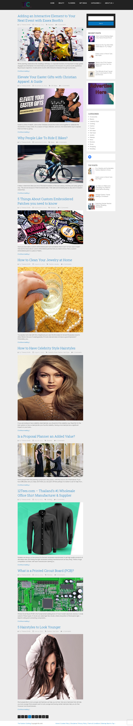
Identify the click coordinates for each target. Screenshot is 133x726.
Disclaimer (74, 723)
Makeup (92, 137)
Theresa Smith (25, 24)
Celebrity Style (52, 352)
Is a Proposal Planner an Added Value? (46, 436)
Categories (95, 3)
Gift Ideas (83, 3)
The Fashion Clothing (24, 723)
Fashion (51, 264)
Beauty (61, 3)
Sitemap (103, 723)
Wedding (92, 149)
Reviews (50, 24)
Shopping (93, 146)
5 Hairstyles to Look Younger (39, 627)
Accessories (93, 117)
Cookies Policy (65, 723)
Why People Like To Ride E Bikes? (43, 138)
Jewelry (56, 264)
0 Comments (62, 24)
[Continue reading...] (24, 71)
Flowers (71, 3)
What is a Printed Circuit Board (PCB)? (46, 570)
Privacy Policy (82, 723)
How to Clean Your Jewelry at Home (45, 260)
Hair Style (66, 352)
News (52, 142)
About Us (108, 3)
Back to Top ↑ (111, 723)
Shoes (92, 144)
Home (52, 3)
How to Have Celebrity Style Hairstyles (46, 348)
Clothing (49, 499)
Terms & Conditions (94, 723)
